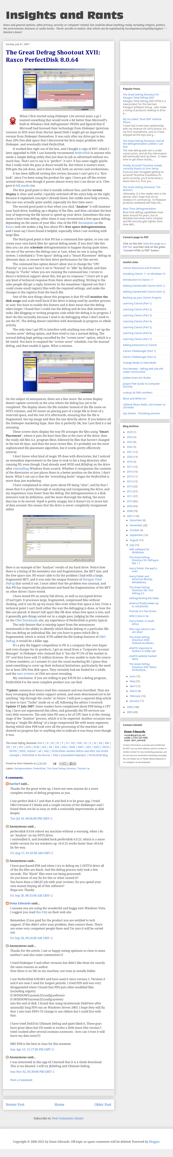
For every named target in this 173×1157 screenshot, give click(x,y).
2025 (130, 432)
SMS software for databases (139, 551)
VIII (79, 743)
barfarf (14, 784)
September (136, 535)
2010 (130, 501)
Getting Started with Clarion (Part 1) (144, 285)
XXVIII (13, 751)
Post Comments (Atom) (67, 1118)
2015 (130, 476)
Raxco (10, 227)
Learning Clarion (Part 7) (137, 339)
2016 (130, 471)
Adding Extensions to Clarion (140, 345)
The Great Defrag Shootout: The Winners (142, 188)
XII (100, 743)
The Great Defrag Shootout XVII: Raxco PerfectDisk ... (143, 667)
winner (31, 751)
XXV (88, 747)
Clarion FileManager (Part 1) (139, 351)
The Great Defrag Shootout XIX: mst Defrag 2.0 (141, 590)
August (134, 540)
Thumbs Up (83, 768)
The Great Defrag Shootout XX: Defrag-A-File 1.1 (144, 560)
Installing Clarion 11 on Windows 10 (144, 273)
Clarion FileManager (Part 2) (139, 357)
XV (14, 747)
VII (73, 743)
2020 (130, 456)
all (39, 751)
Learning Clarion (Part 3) (137, 315)
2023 (130, 442)
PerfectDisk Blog (98, 755)
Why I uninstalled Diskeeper (69, 755)
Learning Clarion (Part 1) (137, 303)
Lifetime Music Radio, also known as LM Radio (144, 406)
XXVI (96, 747)
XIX (44, 747)
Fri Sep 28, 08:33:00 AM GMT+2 (31, 895)
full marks (23, 186)
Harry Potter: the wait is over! (143, 570)
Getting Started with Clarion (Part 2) (144, 291)
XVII (28, 747)
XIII (107, 743)
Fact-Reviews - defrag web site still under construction (143, 370)
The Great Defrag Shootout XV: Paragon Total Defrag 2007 (141, 96)
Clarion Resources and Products (141, 268)
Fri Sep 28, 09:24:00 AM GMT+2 (31, 938)
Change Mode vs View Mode (139, 362)
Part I (41, 743)
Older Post (102, 1104)
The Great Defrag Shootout (61, 768)
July (132, 545)
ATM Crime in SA (139, 616)
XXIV (81, 747)
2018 (130, 461)
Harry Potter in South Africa (141, 622)
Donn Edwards (20, 903)
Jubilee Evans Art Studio (137, 377)
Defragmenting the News (144, 598)
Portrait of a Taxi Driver (142, 611)
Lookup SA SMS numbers (137, 392)
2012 (130, 491)
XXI (57, 747)
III (52, 743)
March (134, 691)
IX (85, 743)
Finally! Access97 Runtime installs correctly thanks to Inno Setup (142, 167)
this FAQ (41, 912)
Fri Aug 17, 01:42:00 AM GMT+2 (31, 853)
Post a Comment (21, 1080)
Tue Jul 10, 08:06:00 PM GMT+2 (31, 818)
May (132, 681)
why (46, 751)
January (134, 701)
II (47, 743)
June (133, 676)
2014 (130, 481)
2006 (130, 707)
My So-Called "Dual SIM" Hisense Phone (142, 120)
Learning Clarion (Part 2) (137, 309)
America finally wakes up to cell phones (143, 604)
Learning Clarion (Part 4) (137, 321)
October (135, 530)
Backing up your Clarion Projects (142, 297)
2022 (130, 446)
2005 (130, 712)
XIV (8, 747)
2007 (130, 516)
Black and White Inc (134, 398)
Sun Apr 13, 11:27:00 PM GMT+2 (32, 1049)
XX (50, 747)
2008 (130, 511)
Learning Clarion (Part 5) (137, 327)
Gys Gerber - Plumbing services (141, 413)
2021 (130, 452)
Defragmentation (23, 768)
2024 (130, 437)
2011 (130, 496)
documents (86, 223)
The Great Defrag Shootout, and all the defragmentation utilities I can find (143, 144)
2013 (130, 486)
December (136, 520)
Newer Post (15, 1104)
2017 (130, 466)
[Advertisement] (145, 60)
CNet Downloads (26, 620)
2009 (130, 506)
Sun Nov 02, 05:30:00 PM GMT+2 (32, 1072)
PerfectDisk (39, 768)
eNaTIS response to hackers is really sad (142, 649)
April (133, 686)
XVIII (36, 747)
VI (67, 743)
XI (95, 743)
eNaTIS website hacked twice (143, 657)
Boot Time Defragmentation (139, 208)
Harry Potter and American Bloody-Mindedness (141, 579)
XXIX (22, 751)
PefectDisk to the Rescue (36, 755)
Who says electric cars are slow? (142, 630)
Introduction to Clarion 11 (138, 279)
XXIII (72, 747)
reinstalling (21, 469)
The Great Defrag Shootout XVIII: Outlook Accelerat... (142, 640)
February (135, 696)
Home (59, 1104)
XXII (64, 747)
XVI (21, 747)
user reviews (26, 674)
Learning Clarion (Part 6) (137, 333)
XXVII (105, 747)
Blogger (154, 1142)
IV (57, 743)
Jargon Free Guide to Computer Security (141, 385)
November (136, 525)
